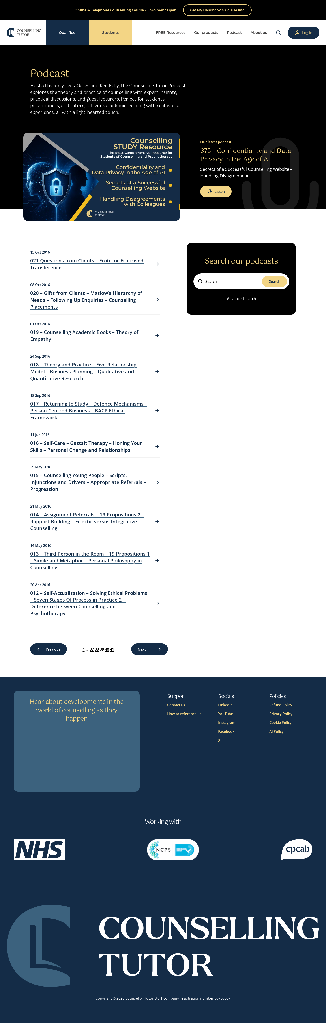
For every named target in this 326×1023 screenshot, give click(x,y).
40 (104, 649)
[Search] (278, 32)
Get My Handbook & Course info (217, 10)
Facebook (226, 731)
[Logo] (24, 32)
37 (88, 649)
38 (94, 649)
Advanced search (241, 298)
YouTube (225, 713)
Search (274, 281)
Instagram (226, 722)
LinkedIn (225, 704)
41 (109, 649)
